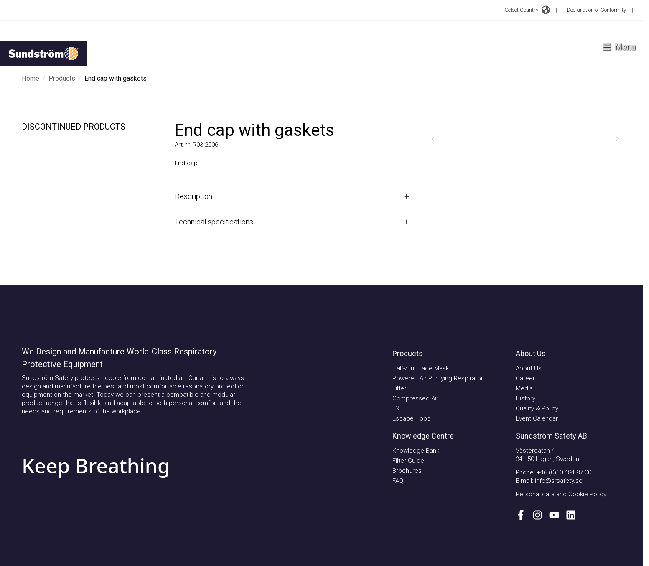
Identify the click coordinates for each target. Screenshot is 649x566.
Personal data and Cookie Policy (561, 494)
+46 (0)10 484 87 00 (564, 472)
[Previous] (433, 138)
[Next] (617, 138)
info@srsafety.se (559, 480)
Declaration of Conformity (596, 10)
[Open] (296, 196)
